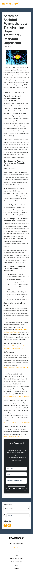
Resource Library (16, 562)
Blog (16, 555)
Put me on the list (16, 489)
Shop (16, 565)
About (16, 552)
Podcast (16, 568)
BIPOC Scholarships (16, 558)
